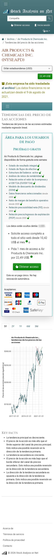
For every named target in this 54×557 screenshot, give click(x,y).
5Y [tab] (5, 326)
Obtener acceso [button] (27, 266)
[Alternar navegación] (6, 4)
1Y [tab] (20, 326)
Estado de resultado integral (24, 165)
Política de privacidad (14, 540)
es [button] (45, 31)
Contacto (7, 546)
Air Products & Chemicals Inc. (33, 39)
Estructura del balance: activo (25, 172)
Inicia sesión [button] (42, 25)
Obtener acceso (20, 25)
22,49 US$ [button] (45, 76)
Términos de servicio (13, 534)
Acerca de (8, 528)
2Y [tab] (13, 326)
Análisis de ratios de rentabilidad (26, 176)
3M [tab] (36, 326)
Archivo (11, 39)
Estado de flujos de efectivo (24, 169)
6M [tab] (28, 326)
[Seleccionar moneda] (27, 68)
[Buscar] (26, 18)
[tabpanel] (27, 380)
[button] (27, 242)
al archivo (8, 88)
